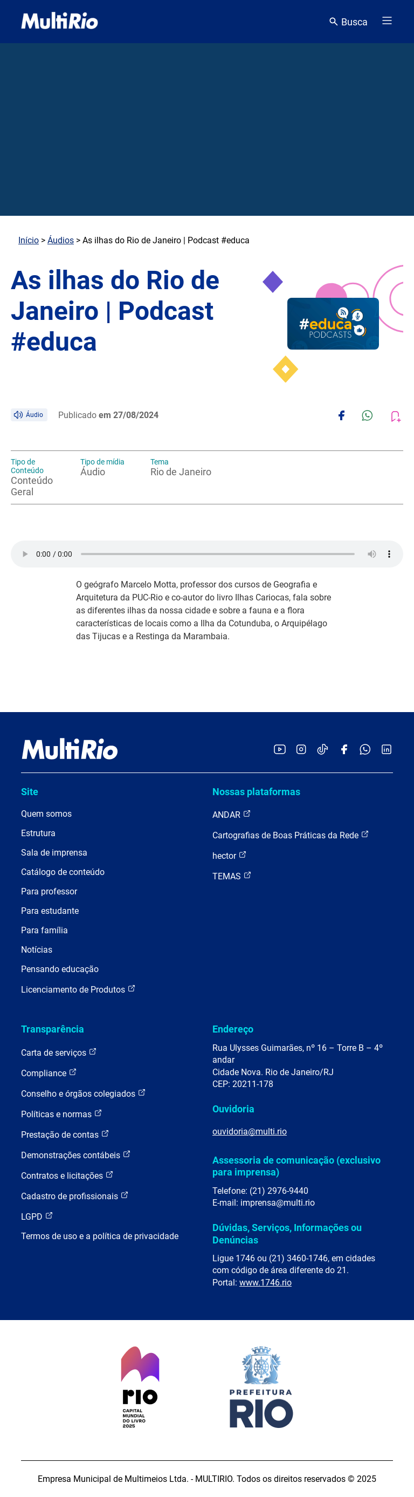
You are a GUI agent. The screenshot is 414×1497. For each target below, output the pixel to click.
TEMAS (232, 875)
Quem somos (46, 814)
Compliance (49, 1072)
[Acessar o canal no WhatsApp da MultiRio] (365, 750)
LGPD (37, 1216)
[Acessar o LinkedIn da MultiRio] (386, 750)
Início (28, 240)
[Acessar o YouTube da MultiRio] (279, 750)
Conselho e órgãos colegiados (83, 1093)
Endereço (232, 1029)
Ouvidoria (233, 1109)
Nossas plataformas (256, 791)
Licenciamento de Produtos (78, 989)
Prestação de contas (65, 1134)
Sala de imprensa (54, 852)
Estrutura (38, 833)
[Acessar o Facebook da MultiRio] (343, 750)
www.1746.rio (265, 1282)
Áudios (60, 240)
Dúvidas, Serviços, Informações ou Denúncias (287, 1233)
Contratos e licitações (67, 1175)
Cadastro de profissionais (75, 1195)
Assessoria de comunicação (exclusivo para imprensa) (296, 1166)
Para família (44, 930)
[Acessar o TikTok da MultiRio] (322, 750)
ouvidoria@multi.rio (249, 1131)
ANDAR (231, 814)
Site (29, 791)
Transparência (52, 1029)
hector (229, 855)
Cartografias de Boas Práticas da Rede (290, 834)
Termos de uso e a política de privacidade (99, 1236)
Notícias (36, 950)
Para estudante (50, 911)
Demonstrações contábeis (76, 1154)
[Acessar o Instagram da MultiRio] (301, 750)
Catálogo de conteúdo (63, 872)
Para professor (49, 891)
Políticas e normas (61, 1113)
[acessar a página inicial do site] (59, 21)
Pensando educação (60, 969)
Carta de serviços (59, 1052)
